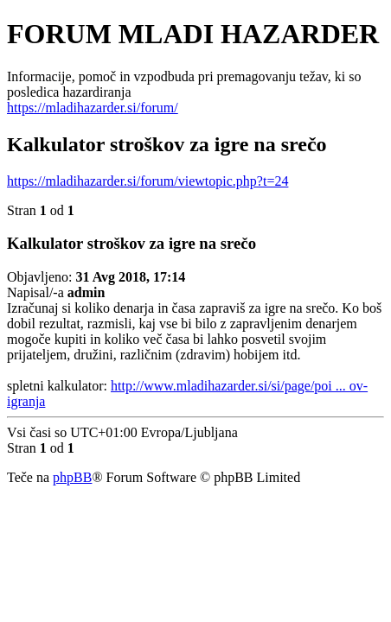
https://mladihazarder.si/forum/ (92, 107)
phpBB (72, 477)
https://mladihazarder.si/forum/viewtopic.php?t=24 (147, 181)
